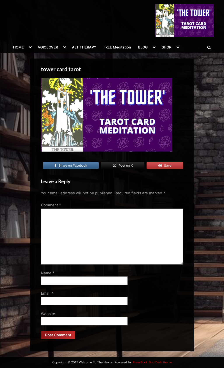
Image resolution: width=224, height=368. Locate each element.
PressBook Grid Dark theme (152, 362)
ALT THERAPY (84, 47)
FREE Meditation (117, 47)
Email (47, 293)
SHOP (166, 47)
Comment (51, 205)
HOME (18, 47)
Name (47, 273)
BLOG (143, 47)
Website (48, 314)
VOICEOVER (48, 47)
